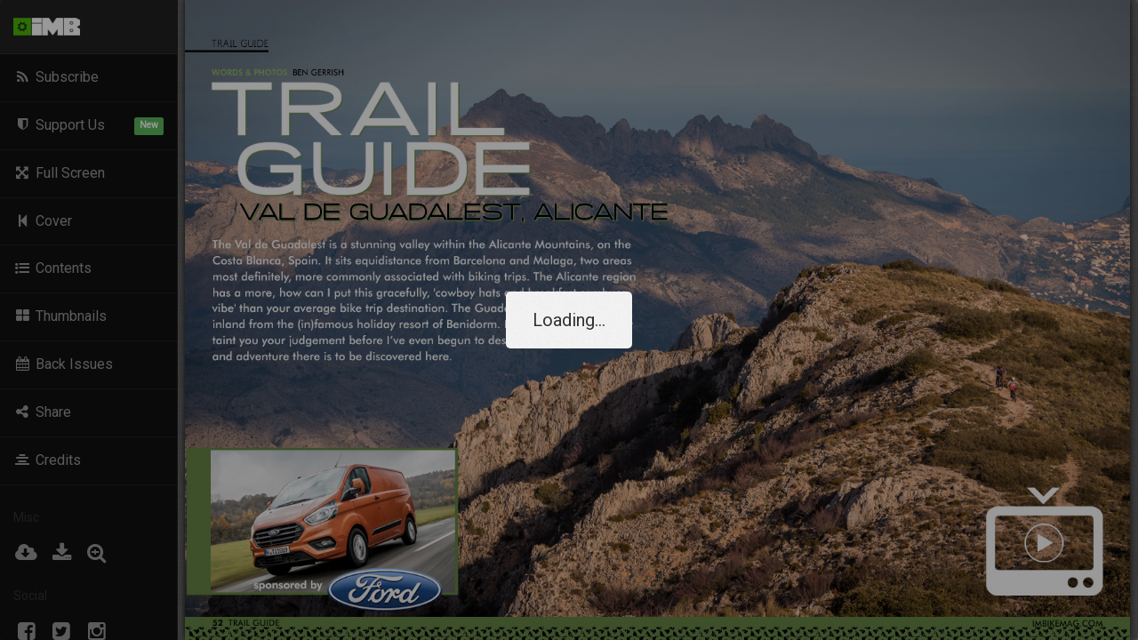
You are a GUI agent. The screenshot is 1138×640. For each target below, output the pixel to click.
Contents (52, 268)
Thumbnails (60, 316)
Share (42, 412)
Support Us (88, 125)
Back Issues (63, 364)
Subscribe (56, 76)
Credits (47, 460)
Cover (42, 220)
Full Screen (59, 172)
